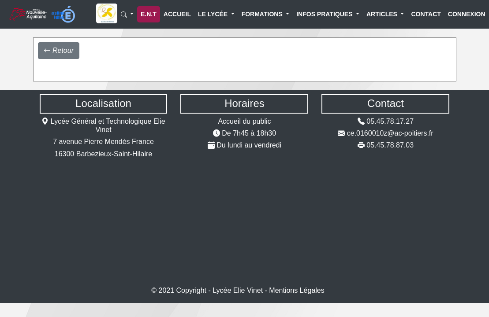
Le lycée (209, 14)
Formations (256, 14)
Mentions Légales (296, 290)
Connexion (459, 14)
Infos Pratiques (315, 14)
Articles (378, 14)
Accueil (172, 14)
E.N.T (149, 14)
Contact (420, 14)
